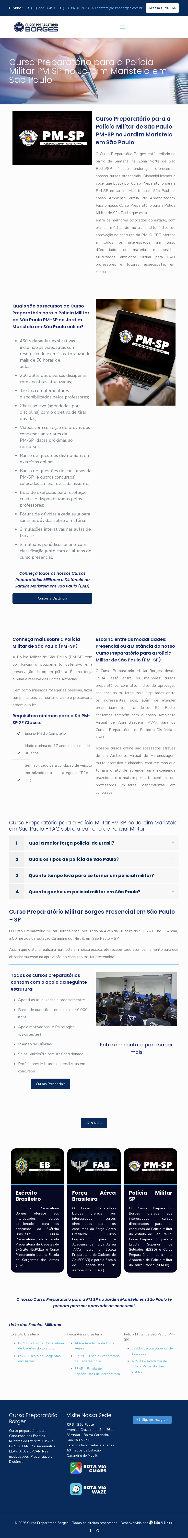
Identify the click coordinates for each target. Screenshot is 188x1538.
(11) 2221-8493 (43, 8)
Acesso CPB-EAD (162, 8)
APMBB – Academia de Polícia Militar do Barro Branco (149, 1366)
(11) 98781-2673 (76, 8)
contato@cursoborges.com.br (119, 8)
